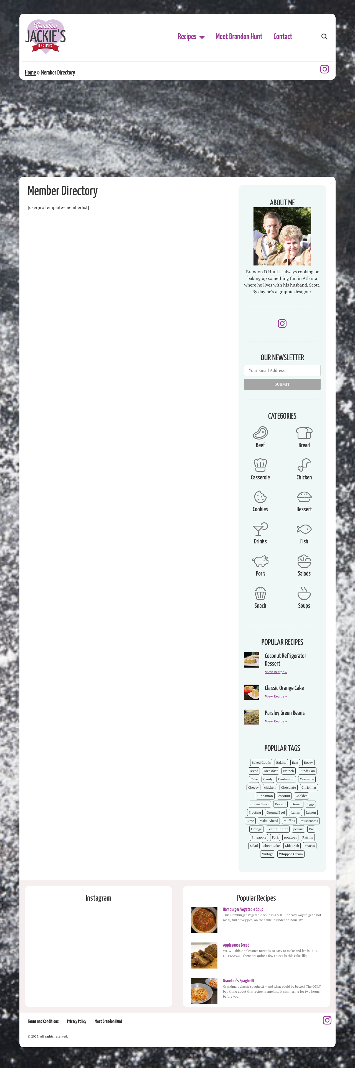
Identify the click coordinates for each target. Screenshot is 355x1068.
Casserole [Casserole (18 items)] (307, 779)
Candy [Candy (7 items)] (268, 779)
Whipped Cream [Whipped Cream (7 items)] (291, 854)
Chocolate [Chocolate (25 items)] (288, 787)
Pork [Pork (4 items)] (275, 837)
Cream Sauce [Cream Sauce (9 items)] (260, 804)
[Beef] (260, 433)
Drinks (260, 541)
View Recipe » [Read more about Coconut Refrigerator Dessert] (276, 672)
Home (30, 73)
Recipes (191, 37)
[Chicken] (304, 465)
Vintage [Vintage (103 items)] (267, 854)
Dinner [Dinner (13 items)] (296, 804)
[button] (324, 37)
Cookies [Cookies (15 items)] (301, 796)
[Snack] (260, 593)
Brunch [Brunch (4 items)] (288, 771)
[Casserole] (260, 465)
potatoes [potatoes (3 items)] (290, 837)
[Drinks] (260, 529)
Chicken (304, 477)
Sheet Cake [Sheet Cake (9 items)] (271, 846)
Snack (260, 606)
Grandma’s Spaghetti (238, 981)
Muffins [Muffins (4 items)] (289, 821)
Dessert (304, 509)
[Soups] (304, 593)
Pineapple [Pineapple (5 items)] (259, 837)
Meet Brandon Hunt (239, 37)
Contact (282, 37)
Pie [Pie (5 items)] (311, 829)
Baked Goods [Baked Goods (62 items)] (261, 762)
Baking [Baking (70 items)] (281, 762)
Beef (260, 445)
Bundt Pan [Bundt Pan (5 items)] (307, 771)
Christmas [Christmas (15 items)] (308, 787)
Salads (304, 574)
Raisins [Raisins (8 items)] (307, 837)
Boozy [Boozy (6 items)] (308, 762)
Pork (260, 574)
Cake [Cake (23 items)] (254, 779)
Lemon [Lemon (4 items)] (311, 812)
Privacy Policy (76, 1021)
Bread (304, 445)
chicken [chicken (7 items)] (270, 787)
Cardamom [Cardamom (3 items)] (286, 779)
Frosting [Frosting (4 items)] (255, 812)
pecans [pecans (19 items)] (298, 829)
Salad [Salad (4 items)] (254, 846)
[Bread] (304, 433)
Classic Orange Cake (284, 688)
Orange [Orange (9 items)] (256, 829)
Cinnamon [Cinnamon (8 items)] (265, 796)
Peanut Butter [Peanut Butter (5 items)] (277, 829)
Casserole (260, 477)
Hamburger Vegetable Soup (243, 909)
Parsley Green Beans (285, 713)
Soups (304, 606)
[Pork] (260, 561)
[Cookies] (260, 497)
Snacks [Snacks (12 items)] (310, 846)
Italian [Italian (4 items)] (295, 812)
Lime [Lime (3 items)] (250, 821)
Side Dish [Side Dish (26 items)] (292, 846)
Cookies (260, 509)
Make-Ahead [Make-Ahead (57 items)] (269, 821)
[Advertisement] (177, 135)
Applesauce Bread (236, 945)
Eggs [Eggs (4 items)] (310, 804)
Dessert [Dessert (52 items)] (280, 804)
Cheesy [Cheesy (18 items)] (253, 787)
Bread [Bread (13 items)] (254, 771)
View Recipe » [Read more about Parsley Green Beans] (276, 721)
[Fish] (304, 529)
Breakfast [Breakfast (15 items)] (271, 771)
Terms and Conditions (43, 1021)
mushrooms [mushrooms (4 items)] (309, 821)
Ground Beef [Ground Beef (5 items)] (276, 812)
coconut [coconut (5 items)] (284, 796)
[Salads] (304, 561)
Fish (304, 541)
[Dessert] (304, 497)
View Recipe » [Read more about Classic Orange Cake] (276, 696)
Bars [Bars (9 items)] (295, 762)
